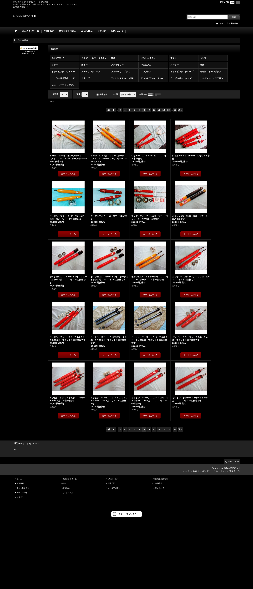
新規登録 (234, 23)
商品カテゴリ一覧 (69, 479)
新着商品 (66, 488)
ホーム (19, 479)
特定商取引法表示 (160, 479)
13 (168, 110)
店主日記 (111, 483)
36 (175, 110)
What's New (112, 479)
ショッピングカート (25, 488)
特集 (64, 483)
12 (163, 110)
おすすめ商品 (67, 493)
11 (159, 110)
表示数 (56, 94)
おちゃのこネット (232, 468)
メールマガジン (114, 488)
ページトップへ (234, 461)
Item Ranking (22, 493)
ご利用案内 (157, 483)
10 (154, 110)
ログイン (221, 23)
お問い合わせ (158, 488)
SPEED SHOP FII (24, 15)
